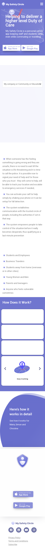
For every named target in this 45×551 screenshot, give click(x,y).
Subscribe (12, 544)
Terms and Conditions (18, 541)
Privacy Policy (14, 537)
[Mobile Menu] (41, 4)
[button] (5, 368)
